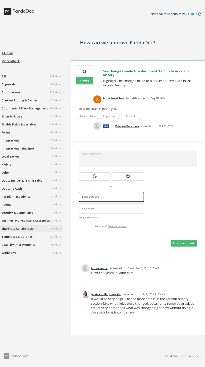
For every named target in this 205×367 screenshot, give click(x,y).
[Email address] (111, 197)
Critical (133, 116)
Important (111, 116)
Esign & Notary (12, 116)
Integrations (10, 140)
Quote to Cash (12, 188)
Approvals (8, 84)
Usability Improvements (18, 245)
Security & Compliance (17, 212)
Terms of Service (191, 356)
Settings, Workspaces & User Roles (26, 220)
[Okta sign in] (128, 176)
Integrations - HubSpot (18, 148)
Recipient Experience (16, 196)
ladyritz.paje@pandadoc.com (112, 273)
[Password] (111, 208)
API (4, 76)
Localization (10, 156)
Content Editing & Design (19, 100)
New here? (111, 226)
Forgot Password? (88, 217)
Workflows (9, 253)
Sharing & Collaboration (18, 229)
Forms (6, 132)
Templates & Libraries (17, 237)
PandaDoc (171, 356)
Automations (11, 92)
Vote (85, 80)
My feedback (11, 61)
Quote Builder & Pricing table (22, 180)
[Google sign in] (95, 176)
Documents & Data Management (25, 108)
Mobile (6, 164)
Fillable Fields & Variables (19, 124)
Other (6, 172)
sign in (192, 14)
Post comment (183, 243)
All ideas (7, 53)
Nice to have (89, 116)
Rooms (6, 204)
